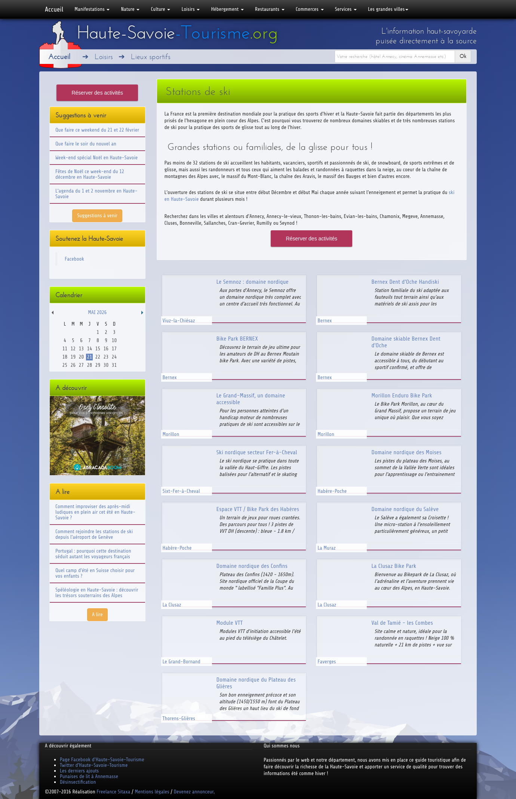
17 (114, 348)
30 (106, 365)
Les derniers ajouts (79, 771)
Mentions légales (152, 792)
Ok (463, 56)
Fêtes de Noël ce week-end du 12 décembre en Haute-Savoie (89, 174)
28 (89, 365)
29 (97, 365)
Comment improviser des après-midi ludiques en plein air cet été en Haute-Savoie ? (95, 512)
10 (114, 340)
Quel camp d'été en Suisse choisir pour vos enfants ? (95, 573)
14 (89, 348)
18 (64, 357)
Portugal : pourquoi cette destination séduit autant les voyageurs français (93, 553)
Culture (160, 9)
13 (81, 348)
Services (346, 9)
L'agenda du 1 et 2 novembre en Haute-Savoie (96, 193)
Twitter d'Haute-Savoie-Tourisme (94, 765)
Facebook (74, 259)
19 (73, 357)
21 (89, 357)
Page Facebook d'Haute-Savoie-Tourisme (102, 759)
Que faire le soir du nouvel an (85, 144)
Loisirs (190, 9)
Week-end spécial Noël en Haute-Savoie (96, 157)
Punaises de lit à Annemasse (89, 776)
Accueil (54, 9)
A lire (97, 614)
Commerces (310, 9)
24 (114, 357)
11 (64, 348)
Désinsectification (78, 782)
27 (81, 365)
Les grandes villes (388, 9)
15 (97, 348)
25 (64, 365)
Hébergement (227, 9)
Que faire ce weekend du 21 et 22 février (97, 130)
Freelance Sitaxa (113, 792)
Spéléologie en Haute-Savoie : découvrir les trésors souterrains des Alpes (96, 592)
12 (73, 348)
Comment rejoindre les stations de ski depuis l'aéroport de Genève (94, 534)
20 (81, 357)
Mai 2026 (97, 312)
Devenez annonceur (194, 792)
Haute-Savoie (177, 32)
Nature (130, 9)
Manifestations (92, 9)
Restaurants (270, 9)
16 (106, 348)
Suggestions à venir (97, 215)
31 (114, 365)
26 (73, 365)
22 (97, 357)
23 (106, 357)
